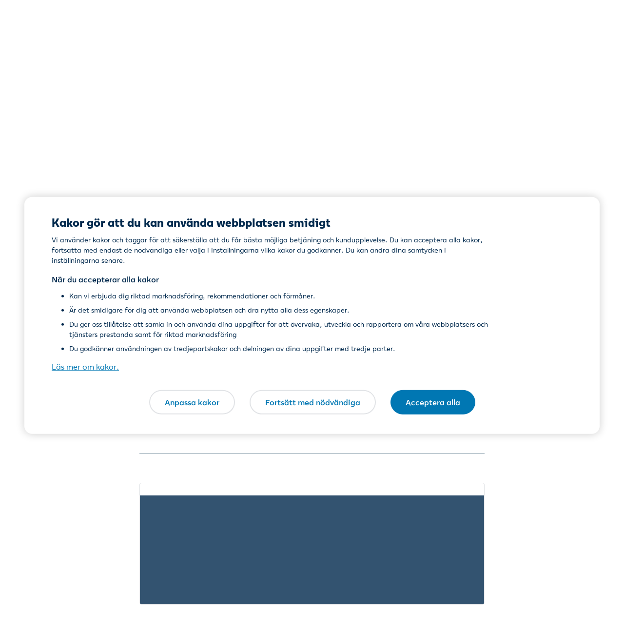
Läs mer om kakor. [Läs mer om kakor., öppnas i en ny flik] (85, 367)
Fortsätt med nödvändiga (312, 402)
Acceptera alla (433, 402)
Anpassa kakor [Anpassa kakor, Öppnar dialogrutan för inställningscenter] (192, 402)
